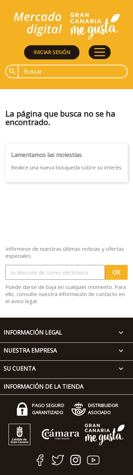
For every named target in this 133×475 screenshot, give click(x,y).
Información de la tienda (43, 386)
